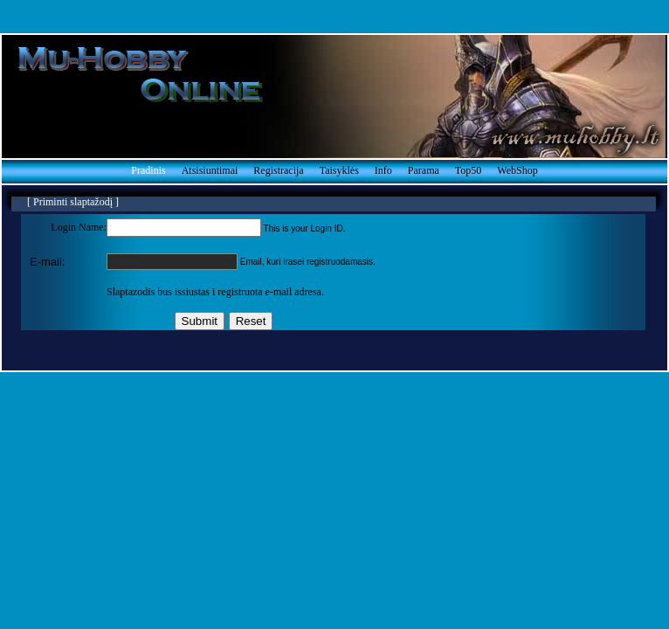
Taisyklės (339, 170)
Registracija (278, 170)
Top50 (468, 170)
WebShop (517, 170)
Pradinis (148, 170)
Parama (423, 170)
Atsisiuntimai (210, 170)
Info (383, 170)
